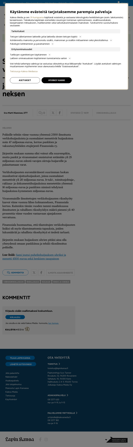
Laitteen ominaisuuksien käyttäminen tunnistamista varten (40, 58)
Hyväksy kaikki (56, 80)
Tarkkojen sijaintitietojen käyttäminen (30, 54)
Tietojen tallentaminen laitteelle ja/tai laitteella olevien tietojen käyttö (46, 36)
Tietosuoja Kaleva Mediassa (24, 71)
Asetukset (25, 80)
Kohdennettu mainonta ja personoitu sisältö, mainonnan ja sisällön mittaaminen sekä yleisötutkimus (61, 40)
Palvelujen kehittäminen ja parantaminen (32, 43)
